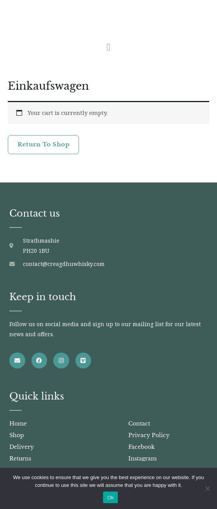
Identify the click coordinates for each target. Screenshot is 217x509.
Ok (110, 497)
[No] (207, 488)
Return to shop (43, 144)
